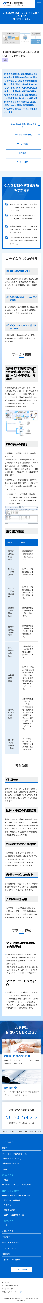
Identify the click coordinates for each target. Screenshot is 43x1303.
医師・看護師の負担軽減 (14, 1214)
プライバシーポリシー (9, 1289)
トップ (5, 1131)
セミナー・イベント (10, 1242)
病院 (6, 1179)
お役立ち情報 (7, 1231)
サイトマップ (6, 1283)
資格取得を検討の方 (10, 1163)
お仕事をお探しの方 (10, 1158)
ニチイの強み (7, 1142)
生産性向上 (8, 1205)
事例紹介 (6, 1236)
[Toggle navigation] (39, 4)
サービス (13, 1131)
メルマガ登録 (21, 1269)
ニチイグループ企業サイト (13, 1153)
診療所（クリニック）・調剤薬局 (17, 1184)
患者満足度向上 (10, 1210)
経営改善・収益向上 (12, 1200)
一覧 (20, 1131)
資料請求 (10, 1087)
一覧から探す (7, 1220)
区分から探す (7, 1175)
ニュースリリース (9, 1248)
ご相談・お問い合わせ (17, 1056)
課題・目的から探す (10, 1190)
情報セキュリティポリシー (10, 1292)
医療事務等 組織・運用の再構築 (17, 1195)
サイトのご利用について (10, 1286)
